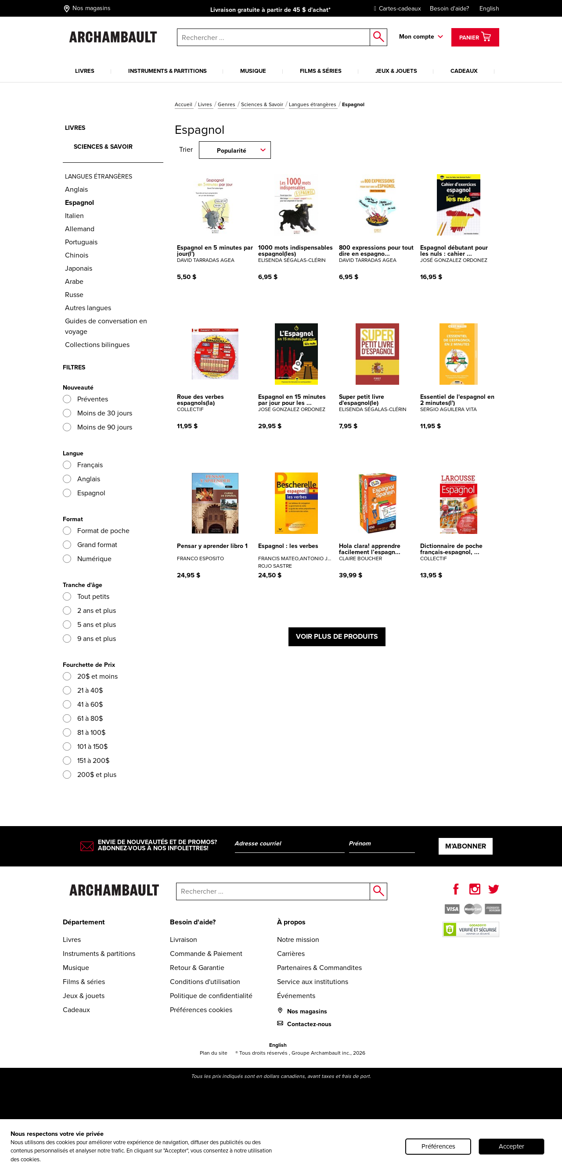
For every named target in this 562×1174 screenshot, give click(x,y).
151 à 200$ (86, 760)
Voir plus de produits (337, 636)
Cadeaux (464, 71)
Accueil (184, 104)
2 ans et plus (89, 610)
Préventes (85, 399)
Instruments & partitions (167, 71)
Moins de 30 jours (97, 413)
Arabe (74, 281)
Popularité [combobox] (231, 150)
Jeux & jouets (396, 71)
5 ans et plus (89, 624)
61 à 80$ (83, 718)
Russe (74, 295)
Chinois (76, 255)
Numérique (87, 559)
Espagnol (84, 493)
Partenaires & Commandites (319, 968)
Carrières (291, 954)
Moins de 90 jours (97, 427)
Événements (296, 996)
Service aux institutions (312, 982)
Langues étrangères (313, 104)
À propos (291, 922)
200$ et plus (89, 775)
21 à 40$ (83, 690)
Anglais (76, 189)
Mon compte (416, 36)
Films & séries (321, 71)
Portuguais (81, 242)
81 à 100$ (84, 732)
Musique (253, 71)
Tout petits (86, 596)
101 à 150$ (85, 746)
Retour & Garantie (197, 968)
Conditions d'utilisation (205, 982)
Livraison (183, 939)
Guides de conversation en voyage (106, 326)
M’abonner (465, 846)
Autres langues (88, 308)
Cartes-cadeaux (395, 8)
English (489, 8)
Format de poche (96, 531)
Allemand (79, 229)
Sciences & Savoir (263, 104)
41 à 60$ (83, 704)
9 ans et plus (89, 639)
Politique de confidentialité (211, 996)
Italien (74, 216)
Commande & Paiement (206, 954)
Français (83, 465)
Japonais (78, 268)
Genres (227, 104)
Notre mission (298, 939)
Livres (84, 71)
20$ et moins (90, 676)
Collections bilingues (97, 345)
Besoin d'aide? (449, 8)
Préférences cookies (201, 1010)
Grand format (90, 545)
